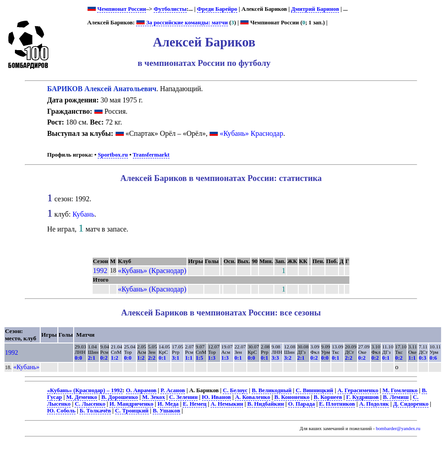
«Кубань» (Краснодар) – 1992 (84, 390)
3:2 (287, 358)
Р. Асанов (172, 390)
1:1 (188, 358)
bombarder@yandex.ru (398, 428)
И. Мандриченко (131, 404)
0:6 (433, 358)
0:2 (104, 358)
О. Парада (301, 404)
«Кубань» (26, 367)
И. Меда (168, 404)
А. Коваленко (252, 397)
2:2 (151, 358)
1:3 (211, 358)
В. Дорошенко (119, 397)
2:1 (91, 358)
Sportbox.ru (112, 155)
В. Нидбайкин (265, 404)
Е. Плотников (337, 404)
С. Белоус (235, 390)
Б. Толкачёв (95, 411)
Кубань (83, 214)
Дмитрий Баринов (315, 9)
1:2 (114, 358)
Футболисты (170, 9)
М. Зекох (153, 397)
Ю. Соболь (61, 411)
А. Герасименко (358, 390)
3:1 (175, 358)
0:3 (422, 358)
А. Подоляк (374, 404)
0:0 (78, 358)
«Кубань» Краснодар (251, 133)
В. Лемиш (396, 397)
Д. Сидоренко (410, 404)
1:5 (199, 358)
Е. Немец (194, 404)
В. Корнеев (328, 397)
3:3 (275, 358)
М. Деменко (81, 397)
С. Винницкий (314, 390)
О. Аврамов (141, 390)
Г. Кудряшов (362, 397)
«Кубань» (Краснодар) (152, 270)
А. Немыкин (227, 404)
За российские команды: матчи (182, 22)
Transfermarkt (151, 155)
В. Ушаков (166, 411)
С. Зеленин (183, 397)
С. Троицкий (132, 411)
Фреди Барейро (217, 9)
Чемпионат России (121, 9)
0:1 (162, 358)
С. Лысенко (90, 404)
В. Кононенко (292, 397)
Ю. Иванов (216, 397)
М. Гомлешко (400, 390)
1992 (100, 270)
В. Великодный (272, 390)
